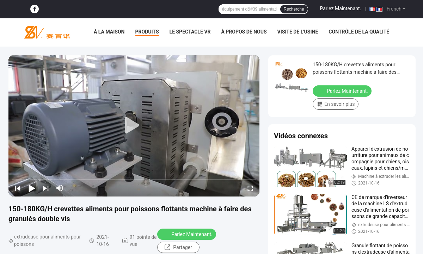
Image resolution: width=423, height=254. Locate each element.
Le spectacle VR (190, 32)
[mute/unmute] (60, 188)
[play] (134, 125)
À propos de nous (243, 32)
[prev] (18, 188)
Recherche (294, 9)
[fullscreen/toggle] (250, 188)
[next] (46, 188)
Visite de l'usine (297, 32)
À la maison (109, 32)
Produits (147, 32)
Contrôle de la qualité (359, 32)
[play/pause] (32, 188)
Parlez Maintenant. (340, 8)
